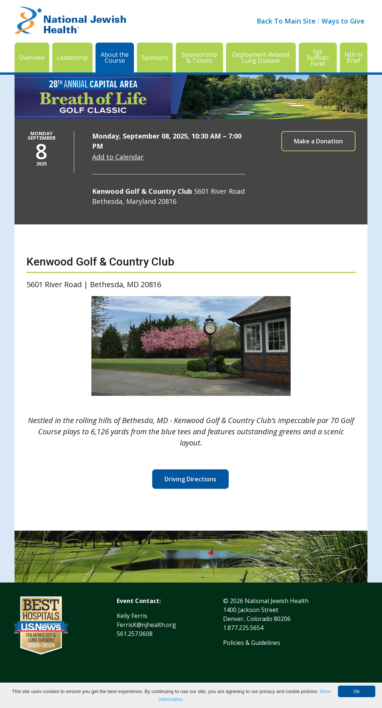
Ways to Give (343, 20)
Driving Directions (190, 479)
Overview (32, 57)
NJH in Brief (354, 57)
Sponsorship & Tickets (199, 57)
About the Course (115, 57)
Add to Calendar (118, 156)
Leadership (72, 57)
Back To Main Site (286, 20)
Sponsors (154, 57)
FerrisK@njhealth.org (146, 625)
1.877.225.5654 (243, 628)
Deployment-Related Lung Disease (260, 57)
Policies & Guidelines (251, 643)
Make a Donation (318, 141)
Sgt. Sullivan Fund (318, 57)
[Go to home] (70, 21)
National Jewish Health (277, 601)
